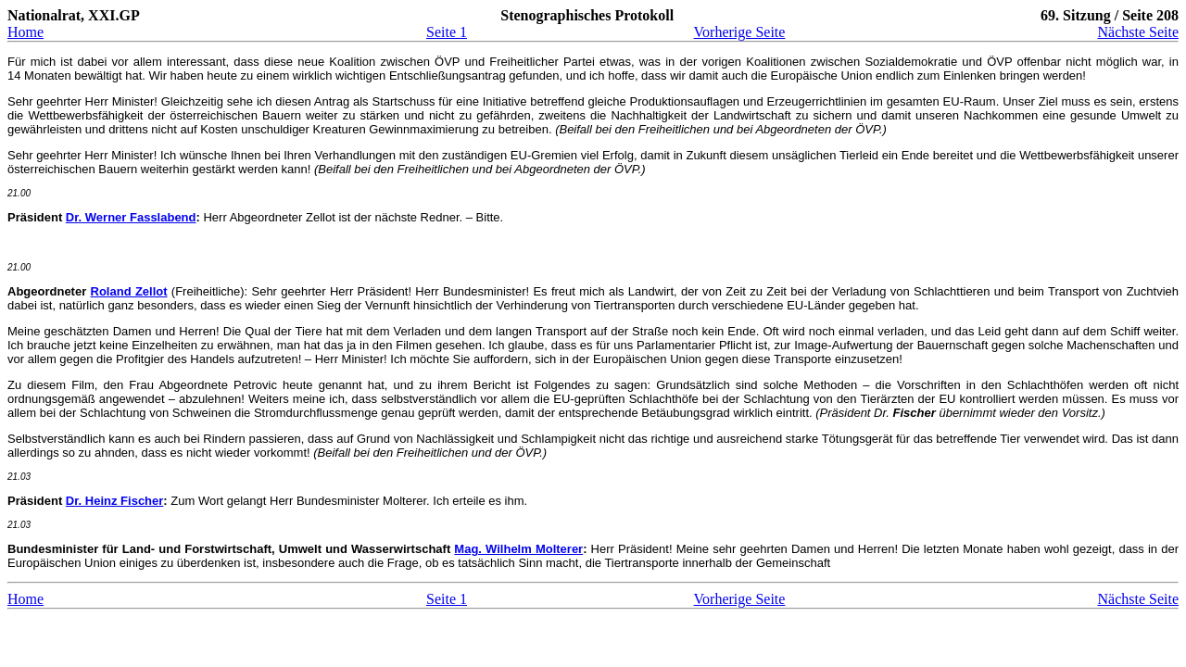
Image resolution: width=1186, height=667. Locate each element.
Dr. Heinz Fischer (114, 501)
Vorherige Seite (740, 32)
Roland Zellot (129, 291)
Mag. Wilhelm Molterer (518, 549)
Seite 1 (446, 32)
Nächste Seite (1138, 32)
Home (25, 32)
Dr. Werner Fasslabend (131, 217)
